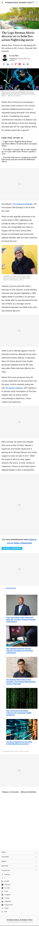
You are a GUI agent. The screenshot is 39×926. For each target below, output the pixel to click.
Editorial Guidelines (28, 792)
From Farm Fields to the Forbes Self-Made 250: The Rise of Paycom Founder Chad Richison (21, 619)
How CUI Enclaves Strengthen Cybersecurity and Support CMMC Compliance (19, 713)
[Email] (24, 64)
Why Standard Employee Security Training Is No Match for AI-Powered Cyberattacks (19, 651)
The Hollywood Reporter (22, 204)
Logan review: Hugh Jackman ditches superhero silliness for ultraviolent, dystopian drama (19, 144)
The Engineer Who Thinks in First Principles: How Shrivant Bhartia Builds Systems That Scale (21, 682)
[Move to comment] (28, 64)
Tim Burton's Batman (14, 388)
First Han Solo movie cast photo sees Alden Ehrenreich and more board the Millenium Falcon (19, 160)
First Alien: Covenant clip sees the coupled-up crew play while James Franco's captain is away (19, 152)
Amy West (15, 56)
